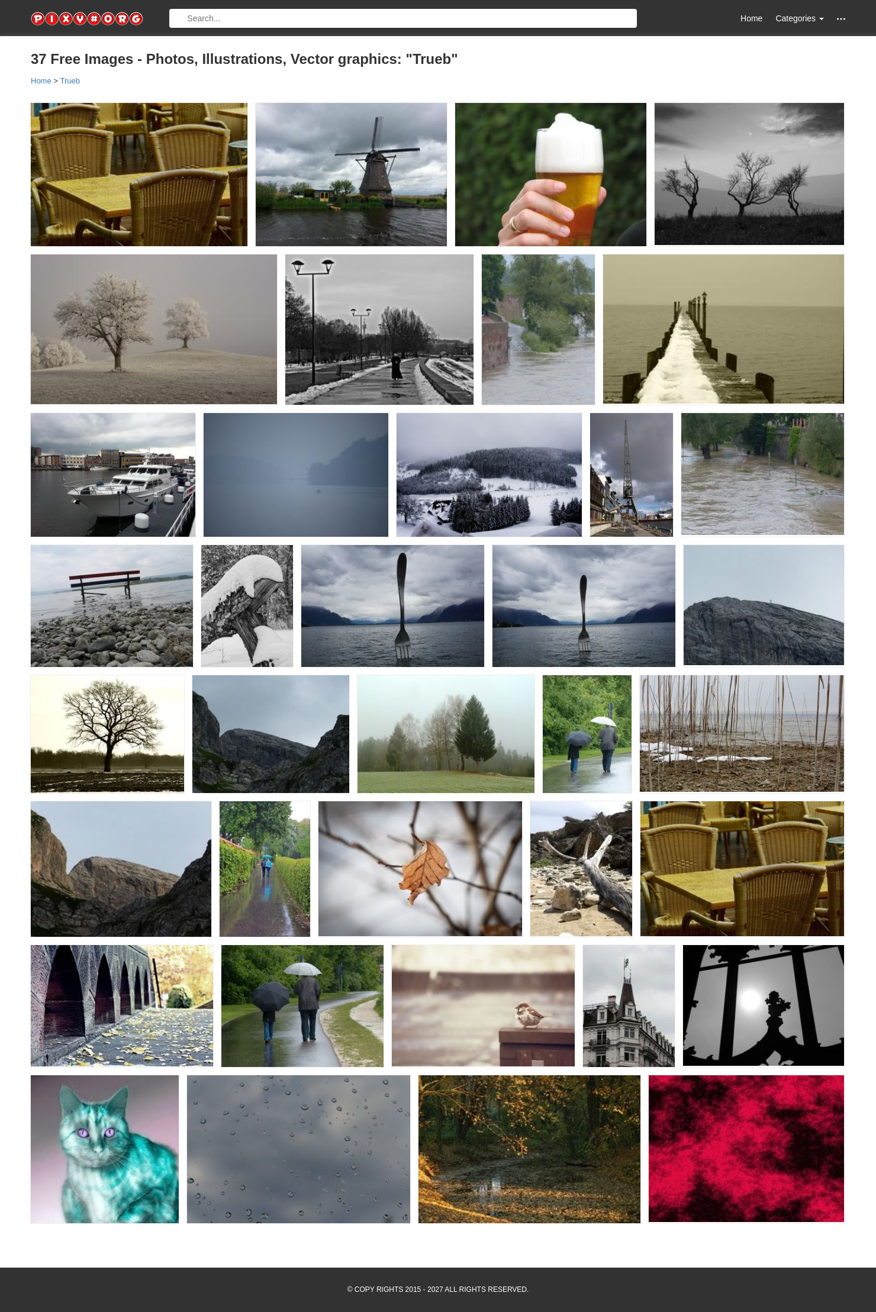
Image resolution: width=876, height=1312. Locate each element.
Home (751, 18)
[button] (841, 19)
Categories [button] (799, 18)
